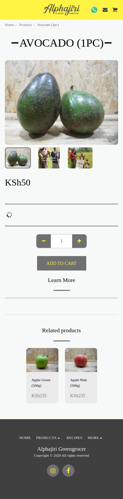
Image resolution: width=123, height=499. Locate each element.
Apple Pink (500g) (78, 382)
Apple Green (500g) (40, 382)
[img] (42, 360)
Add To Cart (62, 263)
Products (25, 25)
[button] (7, 9)
